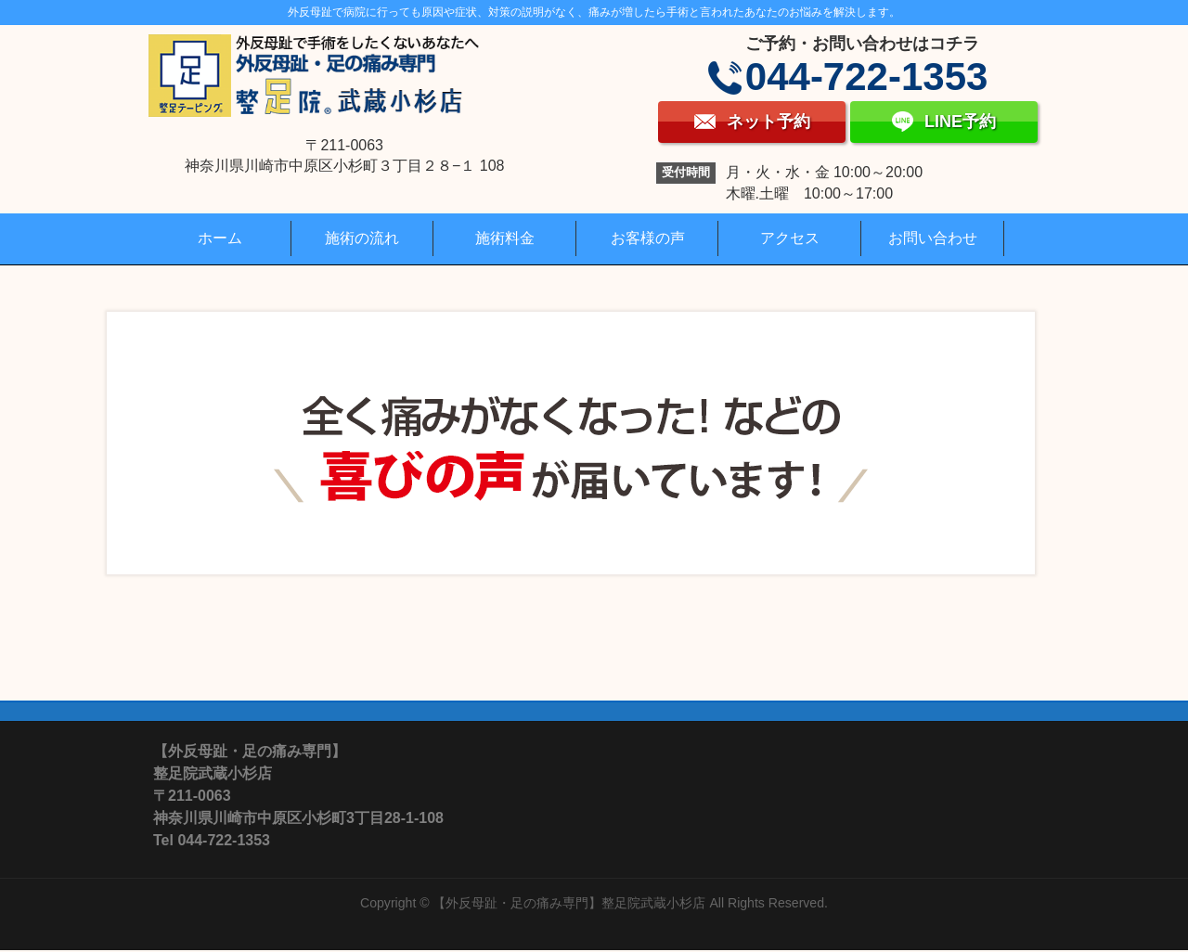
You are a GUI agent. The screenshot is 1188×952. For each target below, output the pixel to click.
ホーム (220, 238)
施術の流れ (362, 238)
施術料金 (505, 238)
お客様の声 (648, 238)
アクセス (790, 238)
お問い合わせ (932, 238)
